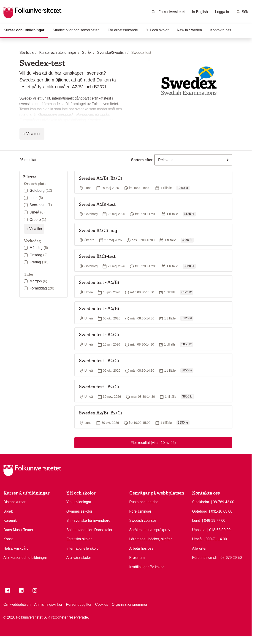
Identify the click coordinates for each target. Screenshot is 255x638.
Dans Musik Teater (18, 530)
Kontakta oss (220, 30)
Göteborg (41, 190)
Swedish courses (143, 520)
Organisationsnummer (129, 604)
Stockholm (41, 205)
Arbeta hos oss (141, 548)
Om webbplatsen (17, 604)
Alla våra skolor (78, 558)
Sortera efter (141, 160)
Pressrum (137, 558)
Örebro (38, 220)
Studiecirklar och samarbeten (76, 30)
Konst (8, 539)
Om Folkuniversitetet (168, 12)
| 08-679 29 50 (230, 557)
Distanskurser (14, 502)
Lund (36, 198)
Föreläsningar (140, 511)
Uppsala (198, 530)
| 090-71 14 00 (215, 538)
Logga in (222, 12)
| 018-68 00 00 (219, 529)
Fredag (39, 262)
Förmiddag (42, 288)
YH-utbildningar (78, 502)
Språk (8, 511)
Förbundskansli (204, 558)
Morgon (38, 281)
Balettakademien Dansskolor (89, 530)
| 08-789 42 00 (222, 501)
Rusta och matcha (143, 502)
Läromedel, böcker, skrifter (150, 539)
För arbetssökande (123, 30)
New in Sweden (189, 30)
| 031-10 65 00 (220, 511)
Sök (242, 12)
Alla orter (199, 548)
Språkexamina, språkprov (149, 530)
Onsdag (39, 255)
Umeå (37, 212)
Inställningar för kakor (146, 567)
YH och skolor (157, 30)
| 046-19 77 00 (213, 520)
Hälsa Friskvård (16, 548)
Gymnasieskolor (79, 511)
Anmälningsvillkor (48, 604)
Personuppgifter (79, 604)
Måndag (39, 248)
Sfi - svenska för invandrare (88, 520)
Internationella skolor (83, 548)
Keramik (10, 520)
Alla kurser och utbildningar (25, 558)
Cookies (101, 604)
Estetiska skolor (79, 539)
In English (200, 12)
